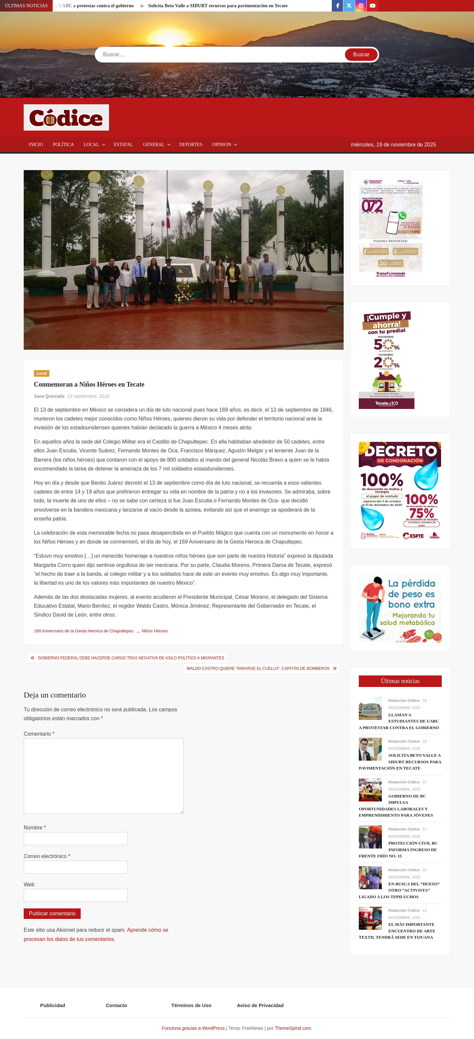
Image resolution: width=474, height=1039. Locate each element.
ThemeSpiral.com (293, 1028)
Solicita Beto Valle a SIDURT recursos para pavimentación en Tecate (218, 5)
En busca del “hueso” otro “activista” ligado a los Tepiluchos (399, 890)
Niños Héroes (155, 630)
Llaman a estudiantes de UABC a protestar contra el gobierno (399, 721)
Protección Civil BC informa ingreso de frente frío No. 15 (398, 849)
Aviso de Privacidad (260, 1005)
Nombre (35, 827)
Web (29, 884)
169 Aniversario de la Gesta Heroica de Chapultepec (84, 630)
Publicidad (52, 1005)
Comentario (39, 734)
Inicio (36, 144)
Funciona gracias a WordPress (193, 1028)
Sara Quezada (49, 396)
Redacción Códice (404, 700)
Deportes (190, 144)
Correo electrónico (47, 856)
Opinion (221, 144)
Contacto (116, 1005)
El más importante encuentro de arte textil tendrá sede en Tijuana (397, 931)
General (153, 144)
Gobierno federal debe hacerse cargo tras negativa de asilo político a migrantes (131, 658)
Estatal (123, 144)
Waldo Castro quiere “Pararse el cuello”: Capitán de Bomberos (258, 668)
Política (63, 144)
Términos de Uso (191, 1005)
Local (91, 144)
